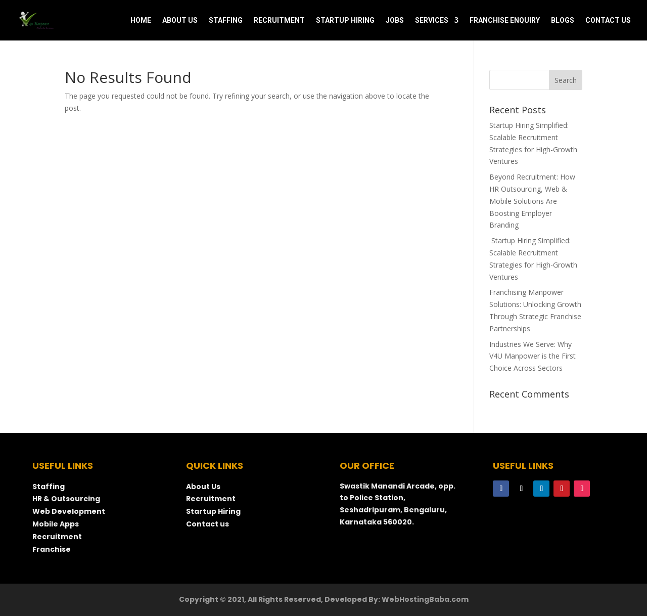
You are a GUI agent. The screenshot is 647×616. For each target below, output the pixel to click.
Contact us (207, 524)
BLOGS (562, 20)
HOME (140, 20)
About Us (203, 486)
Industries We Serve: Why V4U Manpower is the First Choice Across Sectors (532, 356)
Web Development (68, 511)
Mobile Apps (55, 524)
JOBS (395, 20)
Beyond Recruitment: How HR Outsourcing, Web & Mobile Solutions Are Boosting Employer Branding (532, 201)
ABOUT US (180, 20)
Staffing (48, 486)
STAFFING (226, 20)
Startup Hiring (214, 511)
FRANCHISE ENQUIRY (505, 20)
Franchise (51, 549)
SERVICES (431, 20)
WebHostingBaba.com (425, 599)
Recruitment (57, 537)
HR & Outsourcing (66, 499)
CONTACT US (608, 20)
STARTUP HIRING (345, 20)
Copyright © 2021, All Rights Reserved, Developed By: (280, 599)
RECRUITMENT (279, 20)
